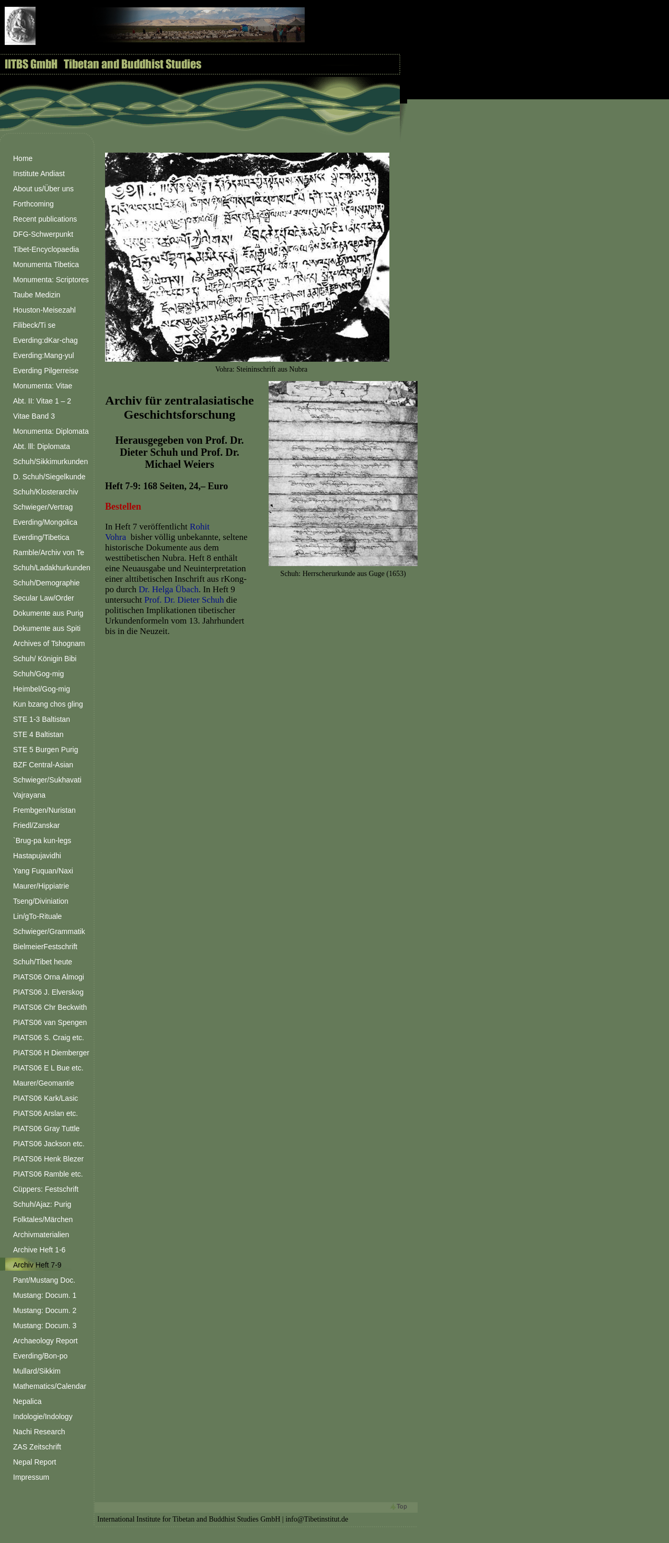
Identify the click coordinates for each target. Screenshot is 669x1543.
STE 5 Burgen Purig (45, 749)
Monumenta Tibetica (46, 264)
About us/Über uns (43, 189)
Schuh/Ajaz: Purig (42, 1204)
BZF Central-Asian (43, 765)
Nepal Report (34, 1462)
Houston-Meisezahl (44, 310)
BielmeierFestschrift (45, 946)
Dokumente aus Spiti (46, 628)
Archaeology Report (45, 1341)
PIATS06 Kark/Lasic (45, 1098)
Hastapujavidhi (37, 855)
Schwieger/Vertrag (43, 507)
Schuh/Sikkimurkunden (50, 461)
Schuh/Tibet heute (42, 962)
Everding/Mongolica (45, 522)
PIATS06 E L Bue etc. (48, 1068)
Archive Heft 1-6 (39, 1250)
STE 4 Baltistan (38, 734)
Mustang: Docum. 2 (44, 1310)
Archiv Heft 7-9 (37, 1265)
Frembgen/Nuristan (44, 810)
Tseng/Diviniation (40, 901)
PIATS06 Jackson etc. (49, 1143)
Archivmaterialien (41, 1234)
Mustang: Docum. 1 (44, 1295)
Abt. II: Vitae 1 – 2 (42, 401)
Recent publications (45, 219)
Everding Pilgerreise (45, 370)
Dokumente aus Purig (48, 613)
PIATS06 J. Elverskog (48, 992)
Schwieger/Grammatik (49, 931)
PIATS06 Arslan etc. (45, 1113)
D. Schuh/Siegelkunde (49, 477)
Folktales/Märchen (43, 1219)
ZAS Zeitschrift (37, 1447)
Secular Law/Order (43, 598)
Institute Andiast (39, 173)
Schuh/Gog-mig (38, 674)
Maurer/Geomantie (43, 1083)
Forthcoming (33, 204)
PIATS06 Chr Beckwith (50, 1007)
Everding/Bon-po (40, 1356)
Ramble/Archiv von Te (48, 552)
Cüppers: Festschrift (45, 1189)
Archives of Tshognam (49, 643)
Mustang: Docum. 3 (44, 1325)
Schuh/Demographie (46, 583)
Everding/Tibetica (41, 537)
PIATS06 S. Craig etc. (48, 1037)
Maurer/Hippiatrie (41, 886)
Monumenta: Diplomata (51, 431)
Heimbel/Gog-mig (41, 689)
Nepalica (27, 1401)
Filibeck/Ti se (34, 325)
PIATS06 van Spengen (50, 1022)
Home (22, 158)
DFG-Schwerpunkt (43, 234)
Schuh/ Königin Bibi (44, 658)
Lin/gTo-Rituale (37, 916)
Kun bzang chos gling (48, 704)
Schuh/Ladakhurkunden (51, 567)
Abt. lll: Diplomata (41, 446)
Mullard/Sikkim (37, 1371)
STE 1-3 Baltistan (41, 719)
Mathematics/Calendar (49, 1386)
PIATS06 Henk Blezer (48, 1159)
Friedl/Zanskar (36, 825)
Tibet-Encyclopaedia (46, 249)
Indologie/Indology (43, 1416)
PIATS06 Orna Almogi (48, 977)
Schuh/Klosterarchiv (45, 492)
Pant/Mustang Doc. (44, 1280)
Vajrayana (29, 795)
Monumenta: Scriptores (51, 279)
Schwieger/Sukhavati (47, 780)
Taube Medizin (36, 295)
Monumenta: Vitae (42, 386)
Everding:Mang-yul (43, 355)
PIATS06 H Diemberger (51, 1053)
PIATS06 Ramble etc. (48, 1174)
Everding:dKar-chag (45, 340)
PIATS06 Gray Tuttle (46, 1128)
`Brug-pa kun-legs (42, 840)
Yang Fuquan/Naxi (43, 871)
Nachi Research (39, 1431)
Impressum (31, 1477)
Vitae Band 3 (34, 416)
